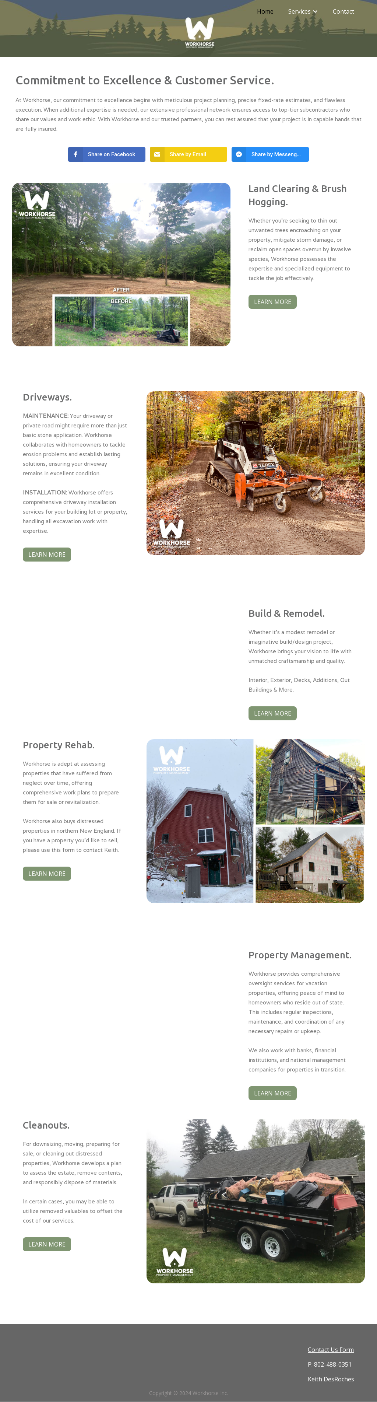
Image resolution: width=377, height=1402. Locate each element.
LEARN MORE (272, 302)
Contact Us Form (331, 1350)
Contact (343, 11)
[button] (303, 11)
